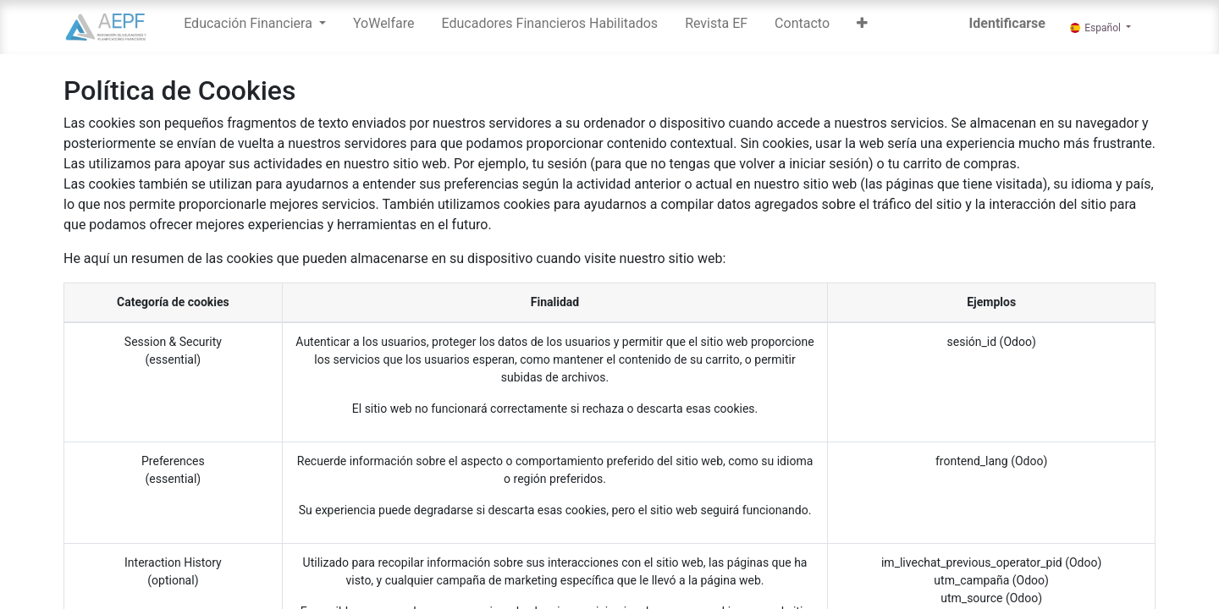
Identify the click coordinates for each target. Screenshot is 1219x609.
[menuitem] (384, 27)
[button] (862, 27)
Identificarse (1007, 23)
